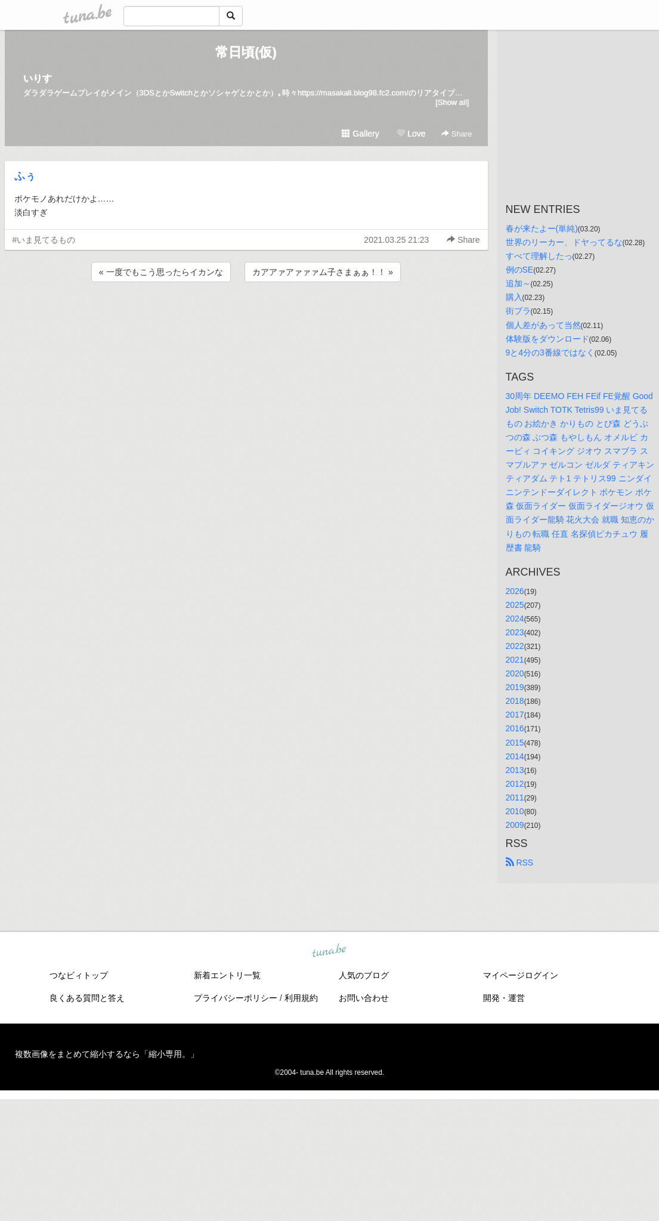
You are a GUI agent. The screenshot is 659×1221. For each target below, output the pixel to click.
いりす (37, 78)
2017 (515, 714)
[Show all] (452, 102)
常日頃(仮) (246, 52)
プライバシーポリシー (235, 998)
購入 (514, 297)
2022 (515, 646)
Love (411, 133)
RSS (520, 862)
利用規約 (301, 998)
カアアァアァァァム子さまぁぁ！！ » (322, 272)
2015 (515, 742)
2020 (515, 673)
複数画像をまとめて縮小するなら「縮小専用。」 (107, 1054)
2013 (515, 770)
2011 (515, 797)
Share (456, 133)
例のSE (520, 269)
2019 (515, 687)
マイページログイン (520, 975)
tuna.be (329, 951)
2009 (515, 825)
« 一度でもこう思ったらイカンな (161, 272)
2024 (515, 618)
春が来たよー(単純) (542, 228)
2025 (515, 605)
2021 (515, 659)
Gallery (360, 133)
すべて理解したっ (539, 256)
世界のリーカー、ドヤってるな (564, 242)
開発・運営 (504, 998)
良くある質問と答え (87, 998)
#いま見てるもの (44, 240)
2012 (515, 784)
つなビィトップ (78, 975)
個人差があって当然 (543, 325)
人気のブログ (364, 975)
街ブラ (518, 311)
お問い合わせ (364, 998)
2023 (515, 632)
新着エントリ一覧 (227, 975)
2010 (515, 811)
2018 (515, 701)
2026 (515, 591)
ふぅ (25, 176)
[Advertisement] (246, 317)
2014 (515, 756)
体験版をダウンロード (547, 339)
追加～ (518, 283)
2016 (515, 728)
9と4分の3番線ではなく (550, 352)
